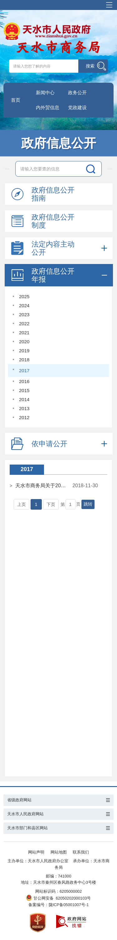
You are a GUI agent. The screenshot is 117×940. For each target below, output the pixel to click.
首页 (15, 100)
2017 (24, 370)
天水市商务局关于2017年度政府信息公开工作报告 (41, 485)
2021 (24, 332)
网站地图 (59, 852)
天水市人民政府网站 (25, 814)
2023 (24, 314)
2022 (24, 323)
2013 (24, 408)
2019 (24, 350)
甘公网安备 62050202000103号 (58, 898)
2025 (24, 296)
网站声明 (36, 852)
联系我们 (81, 852)
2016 (24, 381)
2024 (24, 305)
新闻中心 (45, 92)
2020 (24, 341)
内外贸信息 (47, 107)
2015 (24, 390)
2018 (24, 359)
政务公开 (77, 92)
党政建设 (77, 107)
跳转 (88, 504)
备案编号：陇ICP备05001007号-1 (58, 904)
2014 (24, 399)
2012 (24, 417)
